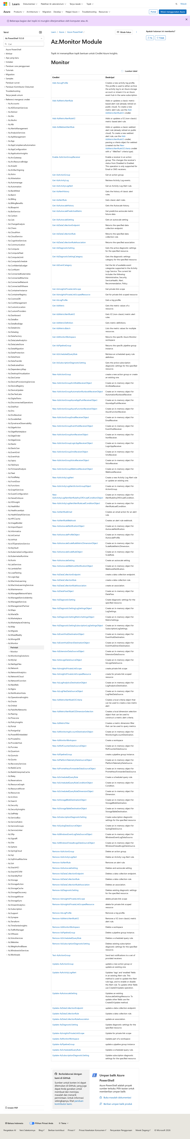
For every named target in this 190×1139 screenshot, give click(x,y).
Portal (153, 11)
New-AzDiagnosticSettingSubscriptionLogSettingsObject (77, 625)
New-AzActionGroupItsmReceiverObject (70, 434)
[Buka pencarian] (176, 4)
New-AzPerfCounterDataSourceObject (69, 745)
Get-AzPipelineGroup (61, 345)
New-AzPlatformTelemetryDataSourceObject (72, 760)
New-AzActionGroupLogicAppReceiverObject (72, 443)
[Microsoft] (5, 4)
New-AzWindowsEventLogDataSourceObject (72, 834)
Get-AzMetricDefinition (62, 322)
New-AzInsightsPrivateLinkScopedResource (71, 674)
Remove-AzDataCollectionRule (65, 879)
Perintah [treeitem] (14, 647)
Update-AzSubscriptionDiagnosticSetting (70, 1055)
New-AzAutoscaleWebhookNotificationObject (72, 565)
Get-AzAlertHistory (60, 191)
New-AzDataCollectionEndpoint (66, 574)
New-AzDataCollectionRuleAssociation (69, 585)
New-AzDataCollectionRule (64, 580)
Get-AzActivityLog (60, 180)
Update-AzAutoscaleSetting (64, 993)
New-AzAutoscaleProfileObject (66, 534)
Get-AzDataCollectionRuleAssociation (69, 242)
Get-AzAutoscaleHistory (63, 205)
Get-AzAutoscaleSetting (63, 219)
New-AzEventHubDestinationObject (68, 634)
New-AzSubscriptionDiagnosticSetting (69, 817)
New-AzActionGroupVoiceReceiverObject (70, 460)
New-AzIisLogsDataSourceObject (67, 659)
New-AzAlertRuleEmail (62, 511)
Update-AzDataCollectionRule (65, 1013)
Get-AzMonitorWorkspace (64, 336)
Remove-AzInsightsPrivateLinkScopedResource (73, 904)
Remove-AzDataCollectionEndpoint (68, 873)
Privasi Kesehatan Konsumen (91, 1130)
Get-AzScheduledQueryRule (64, 354)
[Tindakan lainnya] (136, 32)
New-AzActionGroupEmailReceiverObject (70, 417)
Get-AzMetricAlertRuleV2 (63, 314)
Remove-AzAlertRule (61, 862)
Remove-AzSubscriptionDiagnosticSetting (71, 943)
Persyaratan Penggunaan (121, 1130)
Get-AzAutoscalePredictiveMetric (67, 211)
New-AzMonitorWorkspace (64, 740)
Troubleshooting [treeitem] (13, 91)
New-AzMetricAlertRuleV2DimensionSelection (72, 711)
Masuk (184, 3)
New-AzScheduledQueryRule (65, 777)
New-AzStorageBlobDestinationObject (69, 799)
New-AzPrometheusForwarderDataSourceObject (74, 768)
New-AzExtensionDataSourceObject (68, 651)
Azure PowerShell (74, 32)
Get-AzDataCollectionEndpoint (66, 225)
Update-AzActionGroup (62, 963)
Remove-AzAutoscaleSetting (65, 868)
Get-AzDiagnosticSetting (63, 247)
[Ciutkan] (40, 32)
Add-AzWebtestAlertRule (63, 127)
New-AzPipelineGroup (62, 754)
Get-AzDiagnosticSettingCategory (67, 256)
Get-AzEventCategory (62, 265)
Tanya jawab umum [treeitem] (14, 95)
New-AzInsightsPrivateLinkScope (67, 668)
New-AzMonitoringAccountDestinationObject (72, 731)
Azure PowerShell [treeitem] (13, 49)
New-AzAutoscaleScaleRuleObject (67, 551)
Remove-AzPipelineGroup (63, 932)
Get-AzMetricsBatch (61, 328)
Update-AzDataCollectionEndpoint (67, 1008)
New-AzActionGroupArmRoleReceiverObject (72, 383)
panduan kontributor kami (69, 1102)
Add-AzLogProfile (60, 82)
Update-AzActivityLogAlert (64, 972)
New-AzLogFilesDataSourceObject (67, 691)
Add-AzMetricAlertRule (62, 100)
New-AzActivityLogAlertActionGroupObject (71, 486)
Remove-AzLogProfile (61, 912)
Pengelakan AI (9, 1130)
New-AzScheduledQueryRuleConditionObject (72, 782)
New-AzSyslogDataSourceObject (67, 825)
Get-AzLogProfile (60, 300)
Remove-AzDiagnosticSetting (65, 890)
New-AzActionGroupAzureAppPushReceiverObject (74, 400)
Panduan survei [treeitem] (12, 82)
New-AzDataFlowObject (63, 591)
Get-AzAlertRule (59, 200)
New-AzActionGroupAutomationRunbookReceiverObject (77, 391)
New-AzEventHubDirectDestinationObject (71, 642)
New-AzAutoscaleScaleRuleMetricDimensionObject (75, 543)
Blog (41, 1130)
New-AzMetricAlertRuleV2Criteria (67, 699)
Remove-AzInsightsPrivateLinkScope (68, 898)
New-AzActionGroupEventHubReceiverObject (72, 425)
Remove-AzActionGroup (63, 851)
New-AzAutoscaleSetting (63, 560)
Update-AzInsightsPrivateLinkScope (68, 1033)
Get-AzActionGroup (61, 174)
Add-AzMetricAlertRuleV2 (63, 118)
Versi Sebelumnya (27, 1130)
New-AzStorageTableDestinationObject (69, 808)
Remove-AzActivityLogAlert (64, 857)
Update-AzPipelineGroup (63, 1044)
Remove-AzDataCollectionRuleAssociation (71, 884)
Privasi (70, 1130)
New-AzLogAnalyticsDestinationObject (69, 682)
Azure (61, 32)
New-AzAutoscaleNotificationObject (68, 526)
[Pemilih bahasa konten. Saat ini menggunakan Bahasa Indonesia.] (14, 1123)
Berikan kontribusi (56, 1130)
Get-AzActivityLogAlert (62, 185)
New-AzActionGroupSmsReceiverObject (70, 451)
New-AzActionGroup (61, 374)
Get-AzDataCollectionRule (64, 233)
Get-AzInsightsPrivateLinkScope (66, 289)
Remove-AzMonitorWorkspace (66, 927)
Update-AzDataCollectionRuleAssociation (70, 1019)
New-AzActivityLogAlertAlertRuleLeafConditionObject (76, 503)
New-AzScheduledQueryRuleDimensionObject (72, 791)
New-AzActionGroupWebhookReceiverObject (72, 468)
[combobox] (23, 38)
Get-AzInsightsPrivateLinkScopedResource (71, 294)
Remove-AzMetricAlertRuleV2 (65, 918)
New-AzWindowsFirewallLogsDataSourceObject (73, 842)
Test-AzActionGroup (61, 955)
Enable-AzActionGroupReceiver (66, 157)
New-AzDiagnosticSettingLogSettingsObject (72, 608)
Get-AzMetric (58, 305)
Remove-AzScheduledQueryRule (66, 938)
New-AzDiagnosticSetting (63, 599)
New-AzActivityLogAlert (63, 477)
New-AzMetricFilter (61, 723)
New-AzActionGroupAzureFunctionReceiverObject (74, 408)
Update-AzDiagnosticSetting (65, 1024)
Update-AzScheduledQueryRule (66, 1049)
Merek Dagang (142, 1130)
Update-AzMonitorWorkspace (65, 1038)
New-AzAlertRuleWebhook (64, 520)
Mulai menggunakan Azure (173, 11)
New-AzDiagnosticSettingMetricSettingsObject (73, 616)
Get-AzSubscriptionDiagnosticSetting (69, 362)
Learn (53, 32)
